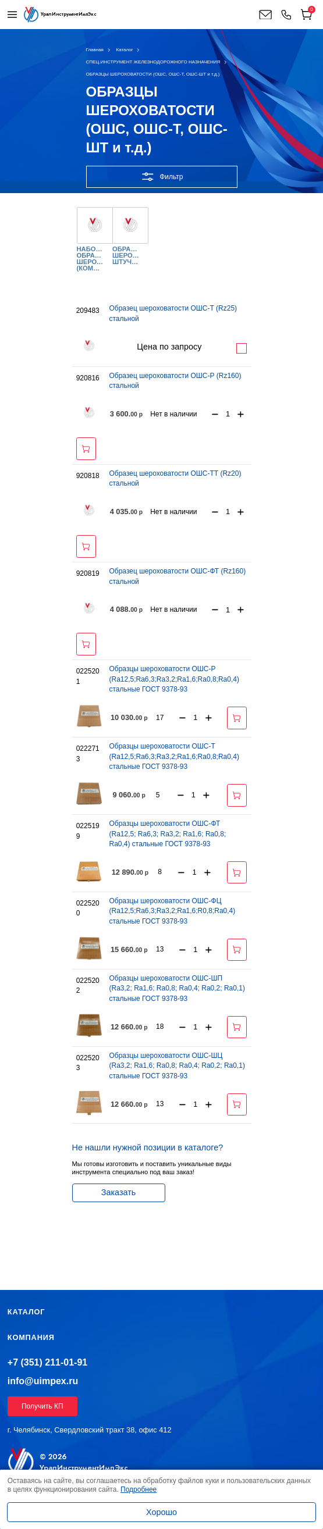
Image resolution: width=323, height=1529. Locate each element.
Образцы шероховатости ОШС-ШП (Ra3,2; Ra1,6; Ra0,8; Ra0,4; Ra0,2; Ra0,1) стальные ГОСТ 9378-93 (176, 988)
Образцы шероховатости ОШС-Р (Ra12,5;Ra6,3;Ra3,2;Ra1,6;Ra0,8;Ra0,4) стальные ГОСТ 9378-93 (174, 679)
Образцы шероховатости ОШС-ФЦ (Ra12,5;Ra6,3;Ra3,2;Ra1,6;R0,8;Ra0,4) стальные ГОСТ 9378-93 (172, 911)
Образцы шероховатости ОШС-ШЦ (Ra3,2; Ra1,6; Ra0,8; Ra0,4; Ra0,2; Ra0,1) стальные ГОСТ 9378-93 (176, 1066)
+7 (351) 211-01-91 (47, 1362)
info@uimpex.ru (43, 1381)
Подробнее (241, 348)
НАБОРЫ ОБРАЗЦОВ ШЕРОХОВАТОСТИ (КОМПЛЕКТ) (90, 259)
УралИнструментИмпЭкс (84, 1467)
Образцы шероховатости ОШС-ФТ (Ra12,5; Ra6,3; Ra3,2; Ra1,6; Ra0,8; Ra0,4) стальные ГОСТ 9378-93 (167, 833)
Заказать (118, 1192)
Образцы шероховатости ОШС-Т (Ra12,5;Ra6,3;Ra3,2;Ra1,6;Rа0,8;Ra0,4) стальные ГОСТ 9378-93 (174, 756)
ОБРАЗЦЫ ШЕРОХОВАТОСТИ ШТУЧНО (125, 255)
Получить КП (42, 1406)
